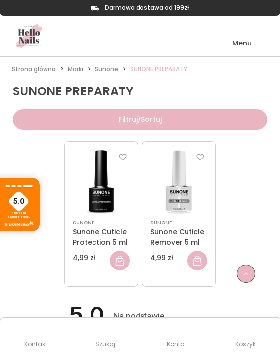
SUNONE (83, 222)
